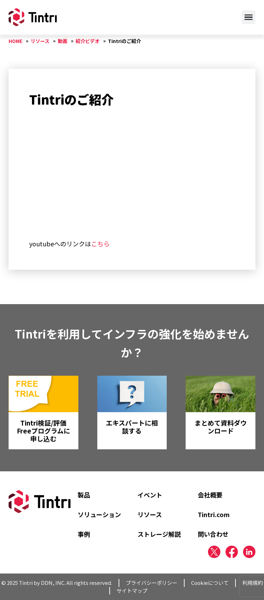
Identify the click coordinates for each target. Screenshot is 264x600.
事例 (84, 533)
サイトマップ (132, 590)
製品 (84, 494)
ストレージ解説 (159, 533)
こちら (100, 243)
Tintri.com (214, 514)
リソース (150, 514)
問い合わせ (213, 533)
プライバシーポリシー (151, 582)
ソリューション (99, 514)
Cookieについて (210, 582)
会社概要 (210, 494)
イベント (150, 494)
